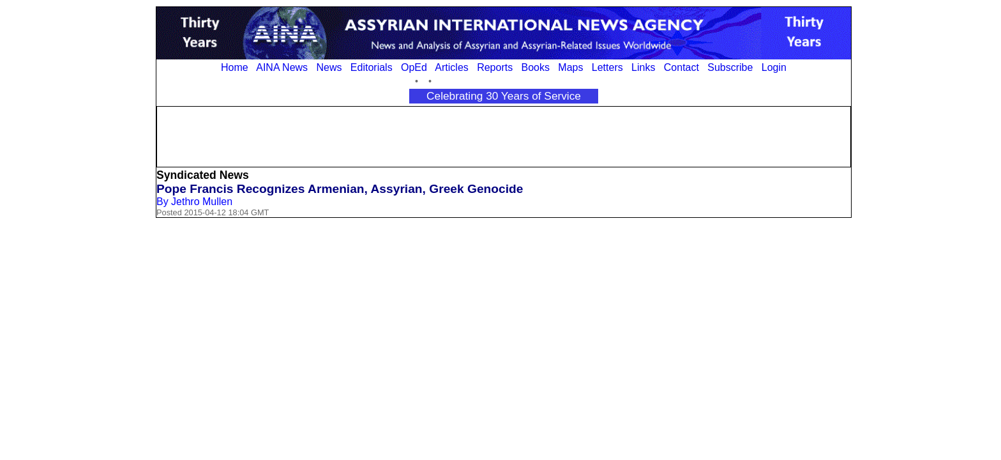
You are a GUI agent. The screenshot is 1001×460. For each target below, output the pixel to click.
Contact (681, 67)
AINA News (282, 67)
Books (536, 67)
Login (774, 67)
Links (643, 67)
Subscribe (730, 67)
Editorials (371, 67)
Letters (607, 67)
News (329, 67)
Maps (570, 67)
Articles (451, 67)
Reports (495, 67)
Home (234, 67)
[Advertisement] (503, 135)
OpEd (414, 67)
